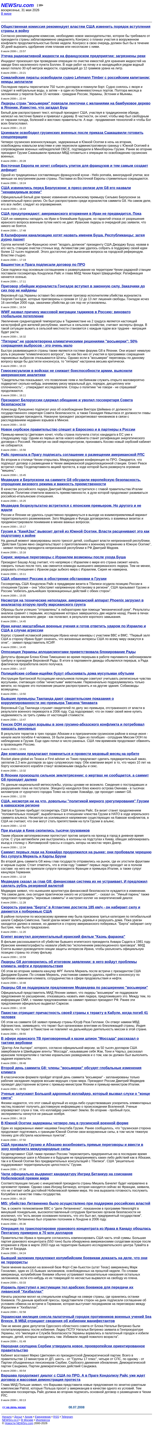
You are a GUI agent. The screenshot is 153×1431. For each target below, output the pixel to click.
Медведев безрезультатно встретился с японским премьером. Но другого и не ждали (71, 508)
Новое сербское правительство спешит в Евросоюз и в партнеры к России (68, 429)
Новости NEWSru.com (19, 1423)
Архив (28, 1416)
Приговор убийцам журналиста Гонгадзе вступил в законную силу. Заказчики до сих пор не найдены (73, 288)
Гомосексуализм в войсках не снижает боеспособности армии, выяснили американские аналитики (66, 373)
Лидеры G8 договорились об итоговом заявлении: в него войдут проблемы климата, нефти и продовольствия (69, 964)
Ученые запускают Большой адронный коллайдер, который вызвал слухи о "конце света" (75, 1096)
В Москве (27, 1420)
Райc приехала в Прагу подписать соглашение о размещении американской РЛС (73, 455)
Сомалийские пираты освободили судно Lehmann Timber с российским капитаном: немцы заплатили (75, 80)
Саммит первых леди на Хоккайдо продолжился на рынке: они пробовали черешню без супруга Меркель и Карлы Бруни (76, 854)
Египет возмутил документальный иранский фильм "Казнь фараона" (63, 937)
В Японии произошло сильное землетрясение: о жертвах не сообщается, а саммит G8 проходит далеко (75, 777)
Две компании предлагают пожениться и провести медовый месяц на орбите (70, 754)
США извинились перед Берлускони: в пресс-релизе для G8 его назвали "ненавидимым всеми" (66, 190)
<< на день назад (14, 1407)
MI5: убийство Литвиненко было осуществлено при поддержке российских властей (75, 1203)
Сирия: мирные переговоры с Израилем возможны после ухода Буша (63, 557)
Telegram (67, 1416)
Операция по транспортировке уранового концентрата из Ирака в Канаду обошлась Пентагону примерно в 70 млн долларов (76, 1231)
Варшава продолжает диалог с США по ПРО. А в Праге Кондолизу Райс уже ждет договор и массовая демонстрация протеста (73, 1377)
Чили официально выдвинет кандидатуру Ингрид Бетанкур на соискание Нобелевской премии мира (66, 1176)
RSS (56, 1416)
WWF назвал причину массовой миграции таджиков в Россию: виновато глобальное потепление (66, 314)
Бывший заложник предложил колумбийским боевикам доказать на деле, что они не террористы (74, 1260)
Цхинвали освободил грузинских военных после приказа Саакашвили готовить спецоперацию (72, 135)
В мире (6, 13)
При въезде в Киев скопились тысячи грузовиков (45, 831)
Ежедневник (43, 1416)
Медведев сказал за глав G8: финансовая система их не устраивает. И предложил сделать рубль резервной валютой (74, 883)
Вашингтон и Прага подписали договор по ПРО (43, 265)
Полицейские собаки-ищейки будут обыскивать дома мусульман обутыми (67, 673)
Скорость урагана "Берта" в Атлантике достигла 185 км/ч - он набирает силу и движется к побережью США (70, 909)
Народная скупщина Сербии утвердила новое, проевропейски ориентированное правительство (73, 1348)
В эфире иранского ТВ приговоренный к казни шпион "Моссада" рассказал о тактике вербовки (70, 1041)
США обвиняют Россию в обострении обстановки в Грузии (54, 579)
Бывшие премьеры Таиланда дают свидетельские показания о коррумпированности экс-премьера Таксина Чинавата (57, 701)
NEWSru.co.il (10, 1420)
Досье (18, 1416)
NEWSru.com (17, 5)
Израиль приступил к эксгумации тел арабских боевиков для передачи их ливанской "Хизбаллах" (67, 1289)
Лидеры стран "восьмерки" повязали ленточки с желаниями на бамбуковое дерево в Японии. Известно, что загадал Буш (75, 105)
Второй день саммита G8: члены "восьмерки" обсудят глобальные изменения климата (71, 1070)
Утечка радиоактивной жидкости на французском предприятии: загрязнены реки (73, 56)
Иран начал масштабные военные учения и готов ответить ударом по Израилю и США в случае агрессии (73, 628)
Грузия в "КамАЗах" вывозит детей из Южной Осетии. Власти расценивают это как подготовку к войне (75, 533)
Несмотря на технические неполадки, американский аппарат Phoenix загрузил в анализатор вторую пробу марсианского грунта (72, 602)
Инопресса (43, 1420)
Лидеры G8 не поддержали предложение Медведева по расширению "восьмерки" (74, 988)
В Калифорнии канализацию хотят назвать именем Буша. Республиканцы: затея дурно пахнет (73, 237)
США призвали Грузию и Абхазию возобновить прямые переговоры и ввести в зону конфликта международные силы (72, 1147)
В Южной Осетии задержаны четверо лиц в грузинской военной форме (64, 1123)
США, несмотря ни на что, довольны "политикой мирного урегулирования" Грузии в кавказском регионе (75, 803)
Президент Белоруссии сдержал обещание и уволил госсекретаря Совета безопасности (67, 402)
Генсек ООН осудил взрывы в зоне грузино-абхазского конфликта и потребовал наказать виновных (72, 726)
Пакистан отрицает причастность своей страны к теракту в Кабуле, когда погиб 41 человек (74, 1015)
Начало (7, 1416)
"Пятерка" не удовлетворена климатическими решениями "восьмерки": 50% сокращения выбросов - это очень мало (69, 343)
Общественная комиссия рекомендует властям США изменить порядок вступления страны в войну (75, 29)
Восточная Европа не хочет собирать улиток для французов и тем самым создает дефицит (74, 168)
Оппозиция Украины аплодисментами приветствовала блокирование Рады (68, 652)
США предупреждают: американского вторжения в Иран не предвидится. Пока (71, 214)
